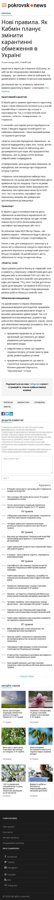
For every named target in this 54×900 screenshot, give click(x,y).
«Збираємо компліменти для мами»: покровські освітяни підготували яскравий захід (28, 517)
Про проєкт (9, 826)
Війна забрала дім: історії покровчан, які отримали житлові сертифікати (25, 630)
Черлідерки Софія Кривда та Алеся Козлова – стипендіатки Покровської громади (28, 648)
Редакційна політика (13, 843)
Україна (6, 13)
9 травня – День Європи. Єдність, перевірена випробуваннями (28, 556)
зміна (7, 406)
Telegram (34, 383)
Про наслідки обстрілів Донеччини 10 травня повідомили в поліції (27, 498)
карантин (23, 402)
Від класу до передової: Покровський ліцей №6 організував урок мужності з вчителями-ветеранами (28, 538)
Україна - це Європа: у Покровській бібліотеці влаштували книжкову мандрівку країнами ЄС (28, 595)
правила (39, 402)
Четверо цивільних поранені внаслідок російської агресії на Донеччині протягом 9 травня (26, 526)
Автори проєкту (11, 837)
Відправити (45, 485)
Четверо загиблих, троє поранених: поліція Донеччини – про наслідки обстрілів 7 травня (28, 603)
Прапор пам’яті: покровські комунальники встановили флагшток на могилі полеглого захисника (26, 639)
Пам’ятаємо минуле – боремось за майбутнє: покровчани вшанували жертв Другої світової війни (28, 578)
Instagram (11, 867)
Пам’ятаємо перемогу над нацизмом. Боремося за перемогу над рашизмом (28, 619)
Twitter (9, 862)
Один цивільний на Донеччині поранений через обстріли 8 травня (29, 548)
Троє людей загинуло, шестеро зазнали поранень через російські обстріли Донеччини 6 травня (29, 665)
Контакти (8, 832)
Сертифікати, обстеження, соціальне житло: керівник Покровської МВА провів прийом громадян (27, 567)
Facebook (10, 856)
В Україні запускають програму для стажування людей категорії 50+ (29, 490)
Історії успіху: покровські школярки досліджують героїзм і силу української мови (29, 656)
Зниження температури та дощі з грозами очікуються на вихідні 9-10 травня (26, 587)
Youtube (10, 874)
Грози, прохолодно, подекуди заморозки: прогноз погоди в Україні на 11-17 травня (26, 506)
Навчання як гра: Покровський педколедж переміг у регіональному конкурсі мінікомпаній (28, 611)
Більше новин (27, 676)
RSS (7, 879)
